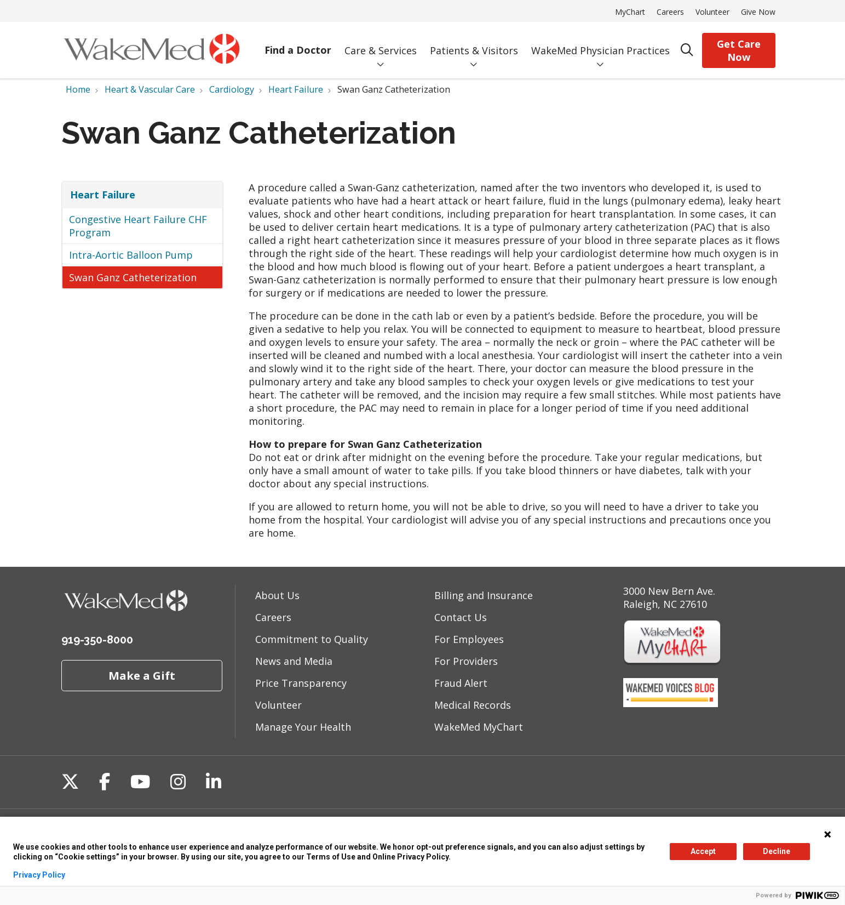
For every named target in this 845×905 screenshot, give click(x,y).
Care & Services (380, 42)
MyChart (630, 12)
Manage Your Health (303, 726)
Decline (776, 851)
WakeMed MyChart (478, 726)
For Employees (469, 639)
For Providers (466, 661)
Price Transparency (301, 683)
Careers (670, 12)
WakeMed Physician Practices (600, 42)
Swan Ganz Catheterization (133, 277)
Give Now (758, 12)
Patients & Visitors (474, 42)
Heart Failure (102, 194)
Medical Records (472, 705)
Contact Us (460, 617)
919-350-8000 (97, 639)
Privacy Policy (39, 874)
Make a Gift (141, 675)
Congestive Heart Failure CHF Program (138, 226)
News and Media (293, 661)
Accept (703, 851)
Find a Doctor (298, 42)
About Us (277, 595)
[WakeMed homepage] (151, 50)
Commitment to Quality (311, 639)
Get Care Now (739, 50)
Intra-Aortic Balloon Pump (131, 254)
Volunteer (712, 12)
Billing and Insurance (483, 595)
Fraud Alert (460, 683)
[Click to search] (687, 50)
